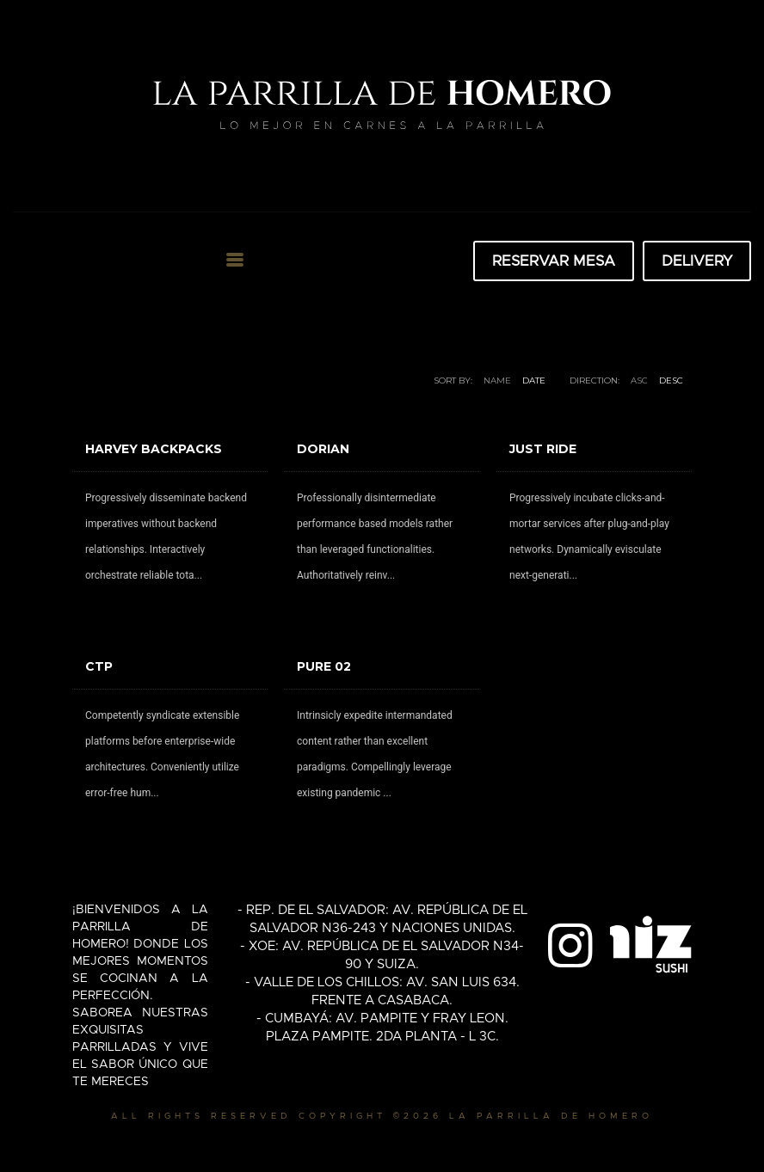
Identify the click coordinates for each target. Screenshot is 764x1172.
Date (533, 380)
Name (497, 380)
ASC (639, 380)
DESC (671, 380)
